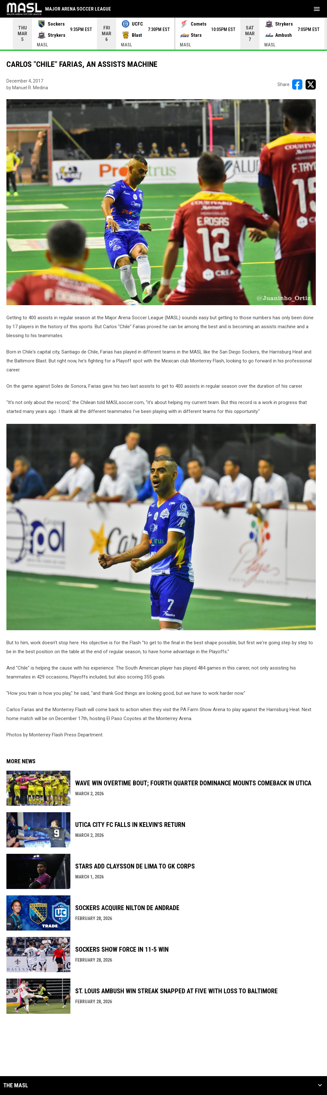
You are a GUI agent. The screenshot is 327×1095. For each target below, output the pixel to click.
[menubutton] (317, 9)
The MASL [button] (15, 1085)
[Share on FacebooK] (297, 84)
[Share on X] (311, 84)
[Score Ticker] (163, 34)
